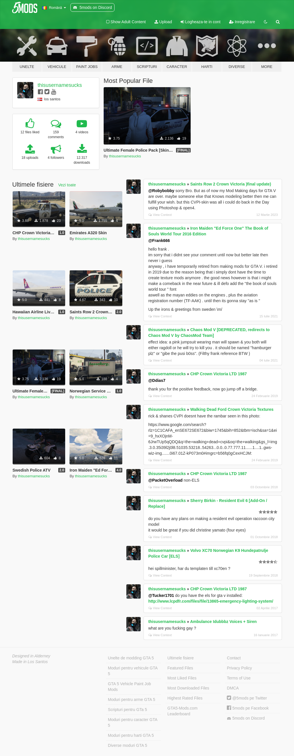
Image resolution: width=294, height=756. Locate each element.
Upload (163, 21)
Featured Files (180, 668)
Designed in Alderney (31, 656)
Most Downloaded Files (188, 688)
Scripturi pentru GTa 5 (127, 709)
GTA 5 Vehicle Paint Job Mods (129, 686)
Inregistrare (242, 21)
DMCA (233, 688)
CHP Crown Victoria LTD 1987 (218, 374)
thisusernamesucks (60, 85)
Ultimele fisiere (180, 658)
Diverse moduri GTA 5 (127, 745)
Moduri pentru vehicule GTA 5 (133, 671)
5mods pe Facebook (248, 708)
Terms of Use (238, 678)
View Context (160, 214)
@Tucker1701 (161, 595)
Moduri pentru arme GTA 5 (131, 699)
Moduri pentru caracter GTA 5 (132, 722)
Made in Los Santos (30, 661)
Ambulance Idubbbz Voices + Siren (223, 621)
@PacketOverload (165, 480)
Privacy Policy (239, 668)
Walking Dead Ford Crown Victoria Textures (232, 409)
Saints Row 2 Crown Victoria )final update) (230, 184)
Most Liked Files (181, 678)
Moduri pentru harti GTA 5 (131, 735)
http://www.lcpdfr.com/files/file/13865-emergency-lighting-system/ (210, 601)
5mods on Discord (246, 718)
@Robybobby (161, 190)
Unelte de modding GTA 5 (131, 658)
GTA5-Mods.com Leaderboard (182, 711)
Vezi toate (67, 185)
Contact (234, 658)
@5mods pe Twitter (247, 698)
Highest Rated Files (184, 698)
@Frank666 (159, 240)
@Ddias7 (156, 380)
